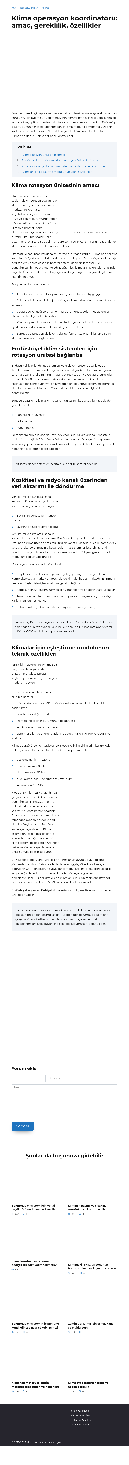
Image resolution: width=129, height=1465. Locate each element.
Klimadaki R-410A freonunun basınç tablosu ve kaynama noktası (92, 1265)
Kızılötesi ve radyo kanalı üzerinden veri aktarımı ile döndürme (63, 166)
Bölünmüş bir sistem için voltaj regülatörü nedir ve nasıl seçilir (33, 1207)
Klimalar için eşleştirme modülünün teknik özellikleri (57, 171)
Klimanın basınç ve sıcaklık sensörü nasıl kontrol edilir (87, 1207)
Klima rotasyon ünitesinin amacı (43, 154)
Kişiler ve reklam (81, 1414)
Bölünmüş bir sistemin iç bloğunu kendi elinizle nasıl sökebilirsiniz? (35, 1324)
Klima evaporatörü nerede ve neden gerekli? (88, 1383)
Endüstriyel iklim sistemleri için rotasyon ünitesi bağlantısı (60, 160)
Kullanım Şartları (81, 1418)
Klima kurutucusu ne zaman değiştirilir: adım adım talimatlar (34, 1262)
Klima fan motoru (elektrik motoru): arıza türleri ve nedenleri (35, 1383)
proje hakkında (80, 1409)
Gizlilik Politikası (80, 1423)
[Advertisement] (64, 59)
